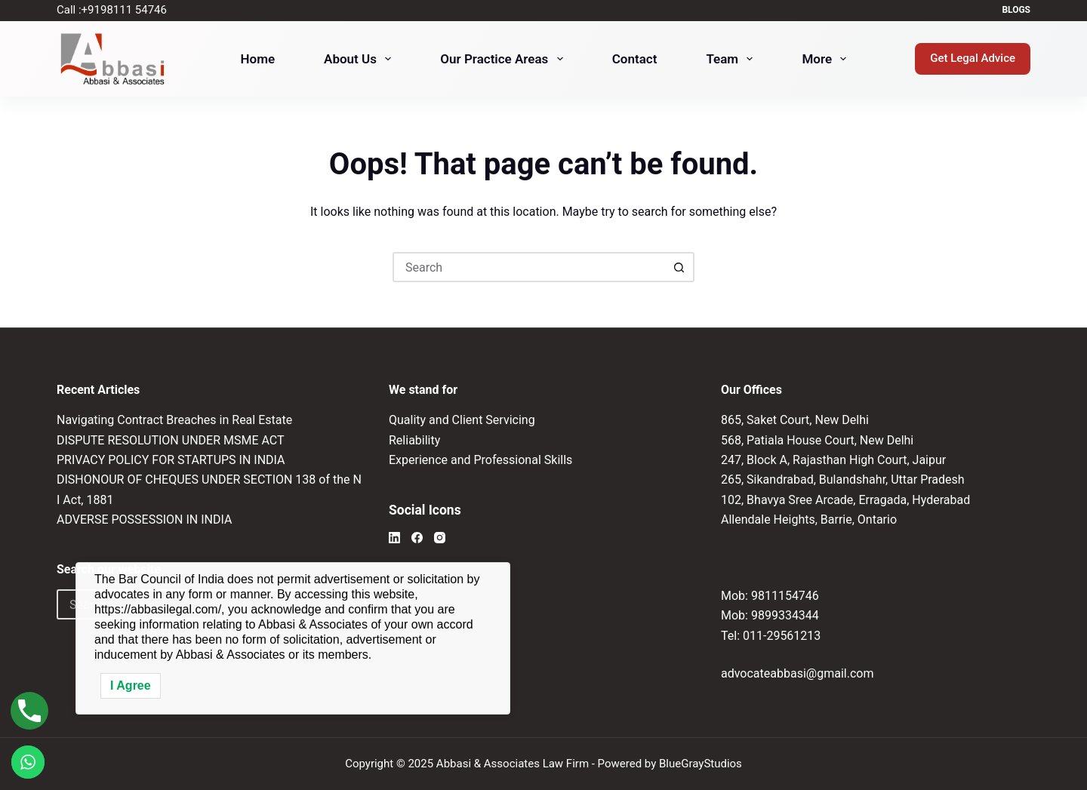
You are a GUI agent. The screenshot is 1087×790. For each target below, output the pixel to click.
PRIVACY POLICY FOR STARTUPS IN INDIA (171, 460)
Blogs (1016, 10)
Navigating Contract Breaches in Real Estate (174, 420)
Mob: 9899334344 (770, 615)
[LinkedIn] (394, 537)
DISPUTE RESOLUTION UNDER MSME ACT (171, 440)
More (827, 59)
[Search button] (679, 267)
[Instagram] (439, 537)
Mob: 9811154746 (770, 596)
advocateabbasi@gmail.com (797, 673)
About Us (360, 59)
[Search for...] (528, 267)
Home (258, 58)
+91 (124, 10)
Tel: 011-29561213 (771, 636)
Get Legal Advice (972, 58)
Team (732, 59)
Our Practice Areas (504, 59)
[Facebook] (417, 537)
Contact (634, 58)
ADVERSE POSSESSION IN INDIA (144, 519)
